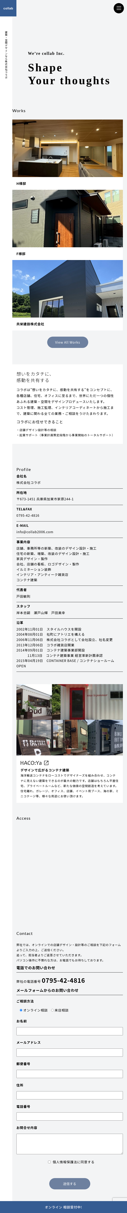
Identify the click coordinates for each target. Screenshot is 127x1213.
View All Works (67, 342)
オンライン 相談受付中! (63, 1207)
